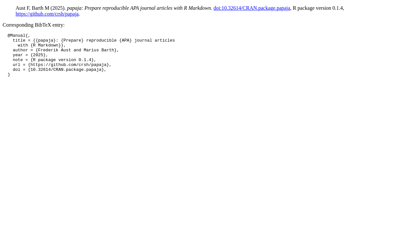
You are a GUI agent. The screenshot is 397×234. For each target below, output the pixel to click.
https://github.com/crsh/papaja (47, 14)
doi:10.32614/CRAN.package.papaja (251, 8)
